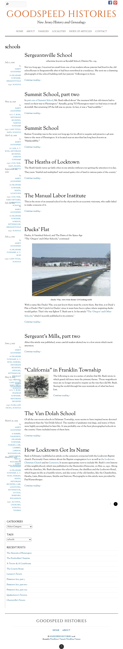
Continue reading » (33, 80)
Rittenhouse (14, 224)
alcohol (16, 502)
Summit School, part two (52, 94)
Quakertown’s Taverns (17, 595)
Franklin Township (16, 394)
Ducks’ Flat (37, 229)
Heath (17, 190)
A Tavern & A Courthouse (19, 563)
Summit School (42, 128)
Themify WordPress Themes (69, 639)
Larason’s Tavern (14, 574)
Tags (10, 534)
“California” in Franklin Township (63, 370)
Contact (101, 31)
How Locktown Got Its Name (57, 450)
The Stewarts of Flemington (19, 553)
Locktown (15, 487)
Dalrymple (15, 436)
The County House (15, 568)
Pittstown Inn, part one (17, 589)
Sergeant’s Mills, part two (52, 336)
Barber (17, 433)
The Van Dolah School (50, 414)
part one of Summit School (40, 100)
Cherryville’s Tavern (16, 600)
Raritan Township (16, 124)
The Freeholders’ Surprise (18, 558)
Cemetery (53, 462)
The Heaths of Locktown (52, 162)
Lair (18, 445)
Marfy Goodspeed (15, 70)
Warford (16, 495)
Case (14, 148)
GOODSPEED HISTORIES (60, 636)
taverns (17, 510)
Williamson (15, 498)
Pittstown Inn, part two (17, 584)
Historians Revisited (16, 119)
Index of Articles (80, 31)
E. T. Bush (16, 114)
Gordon (16, 221)
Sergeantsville (13, 81)
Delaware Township (16, 77)
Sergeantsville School (48, 55)
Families (43, 31)
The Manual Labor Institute (55, 196)
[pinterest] (115, 3)
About (30, 31)
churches (15, 504)
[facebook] (110, 3)
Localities (59, 31)
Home (19, 31)
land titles (14, 258)
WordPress (54, 639)
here (89, 459)
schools (17, 84)
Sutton (16, 492)
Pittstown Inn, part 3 (16, 579)
